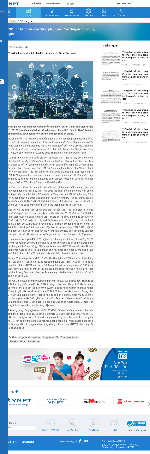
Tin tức (13, 21)
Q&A (115, 430)
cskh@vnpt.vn (72, 430)
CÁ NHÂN (36, 3)
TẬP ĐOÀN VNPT (124, 4)
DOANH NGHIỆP (53, 3)
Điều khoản (94, 430)
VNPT (3, 21)
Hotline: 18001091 (50, 430)
